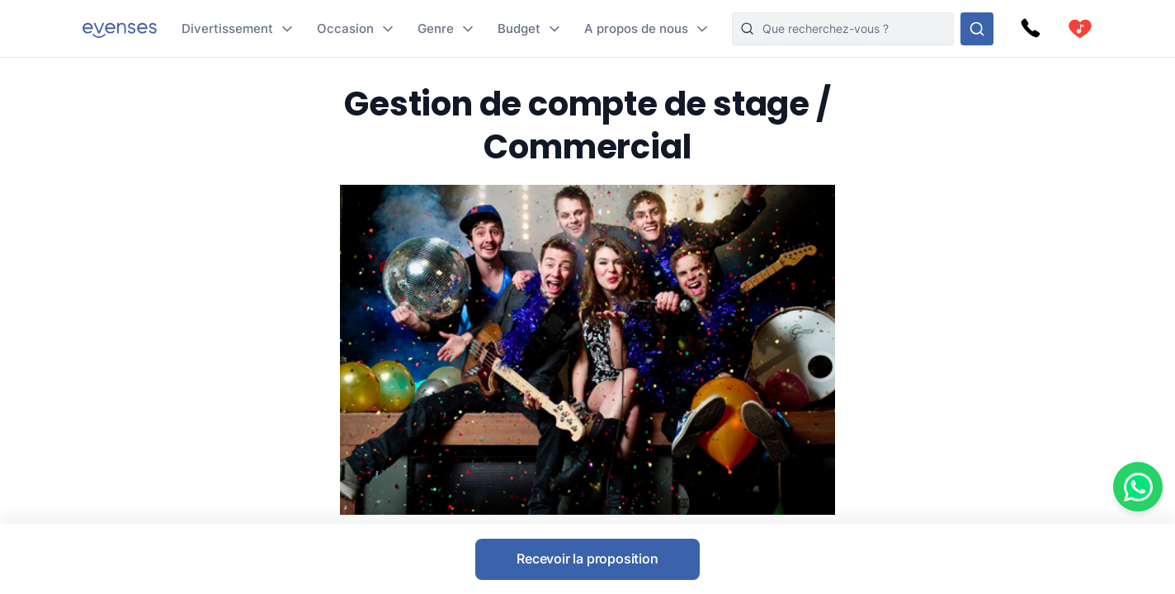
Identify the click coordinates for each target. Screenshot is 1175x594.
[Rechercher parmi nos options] (976, 28)
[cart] (1080, 28)
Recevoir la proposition (587, 558)
